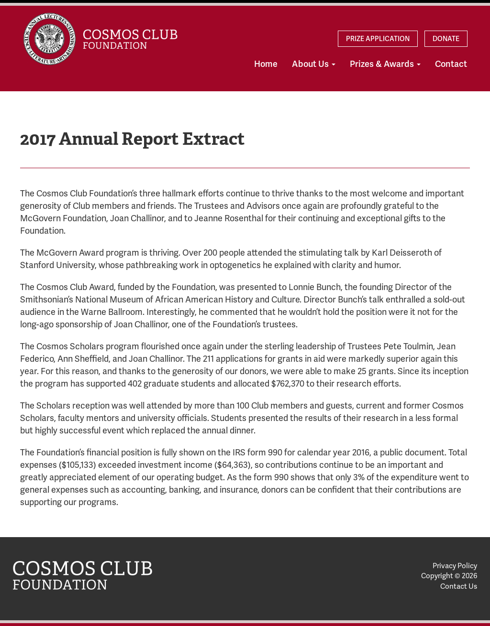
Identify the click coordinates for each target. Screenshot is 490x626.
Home (266, 63)
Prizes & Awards (385, 63)
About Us (313, 63)
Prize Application (378, 38)
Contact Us (458, 586)
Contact (451, 63)
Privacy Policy (455, 566)
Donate (446, 38)
